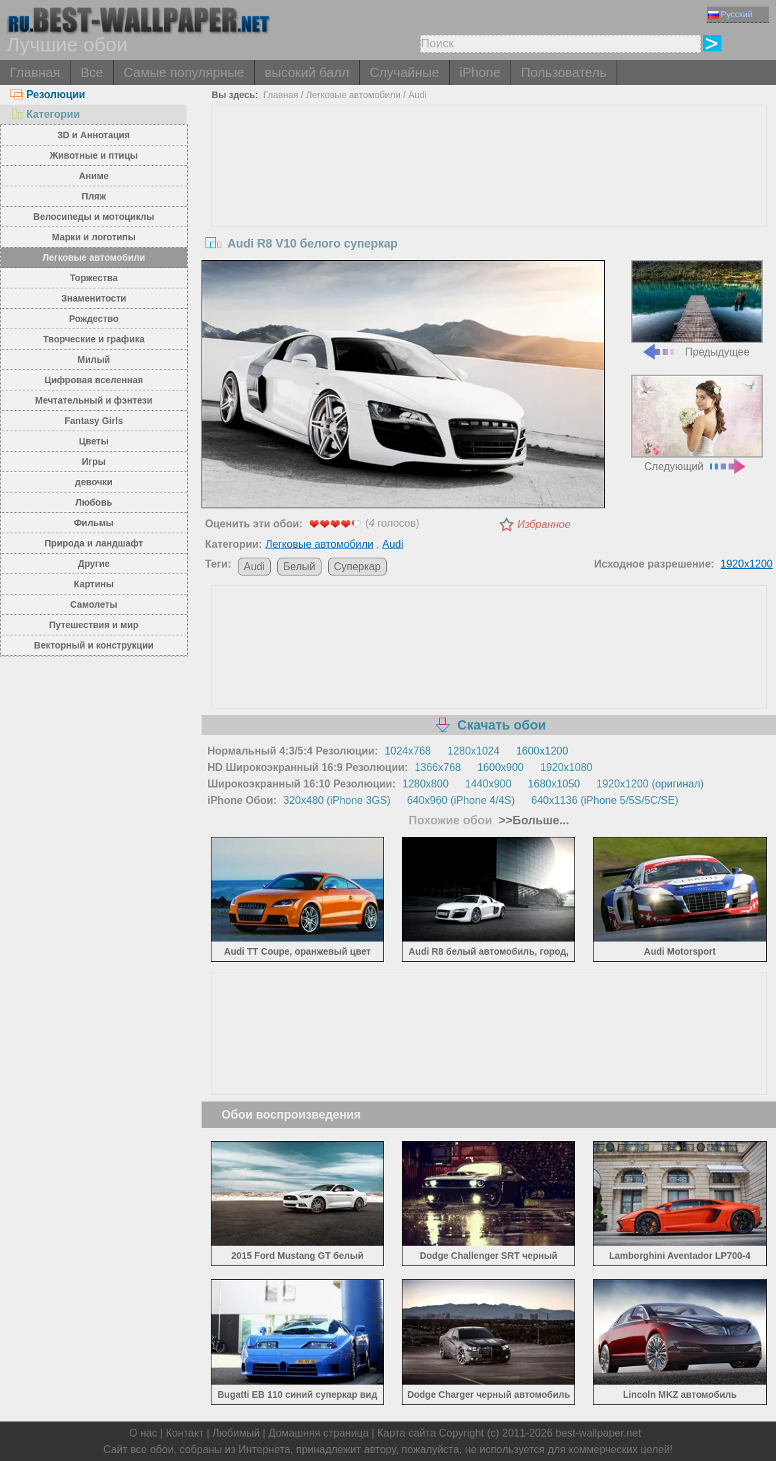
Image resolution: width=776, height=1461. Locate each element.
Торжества (94, 278)
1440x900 (488, 783)
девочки (94, 482)
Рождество (94, 318)
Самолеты (94, 604)
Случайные (404, 72)
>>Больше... (532, 820)
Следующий (696, 423)
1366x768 (437, 767)
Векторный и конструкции (94, 645)
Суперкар (357, 566)
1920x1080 (566, 767)
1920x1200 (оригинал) (650, 783)
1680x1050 (554, 783)
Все (91, 72)
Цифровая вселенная (94, 380)
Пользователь (564, 72)
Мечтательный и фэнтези (93, 400)
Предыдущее (696, 308)
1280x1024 (473, 751)
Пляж (94, 196)
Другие (93, 563)
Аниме (94, 176)
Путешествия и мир (93, 625)
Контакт (185, 1433)
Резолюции (47, 94)
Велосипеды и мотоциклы (94, 216)
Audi (417, 95)
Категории (45, 114)
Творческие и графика (93, 339)
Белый (299, 566)
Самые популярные (184, 72)
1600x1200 (542, 751)
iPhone (480, 72)
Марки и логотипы (94, 237)
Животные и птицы (93, 155)
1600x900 (501, 767)
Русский (730, 14)
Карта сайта (406, 1433)
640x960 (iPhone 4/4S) (461, 800)
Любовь (93, 502)
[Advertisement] (489, 204)
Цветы (94, 441)
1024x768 (408, 751)
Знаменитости (93, 298)
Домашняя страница (318, 1433)
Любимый (236, 1433)
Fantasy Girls (94, 420)
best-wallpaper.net (598, 1433)
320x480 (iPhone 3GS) (337, 800)
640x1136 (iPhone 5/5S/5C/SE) (604, 800)
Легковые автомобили (93, 257)
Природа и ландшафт (94, 543)
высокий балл (307, 72)
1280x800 (425, 783)
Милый (93, 359)
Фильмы (93, 523)
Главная (35, 72)
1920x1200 (747, 564)
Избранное (543, 524)
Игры (93, 461)
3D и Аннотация (94, 135)
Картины (94, 584)
